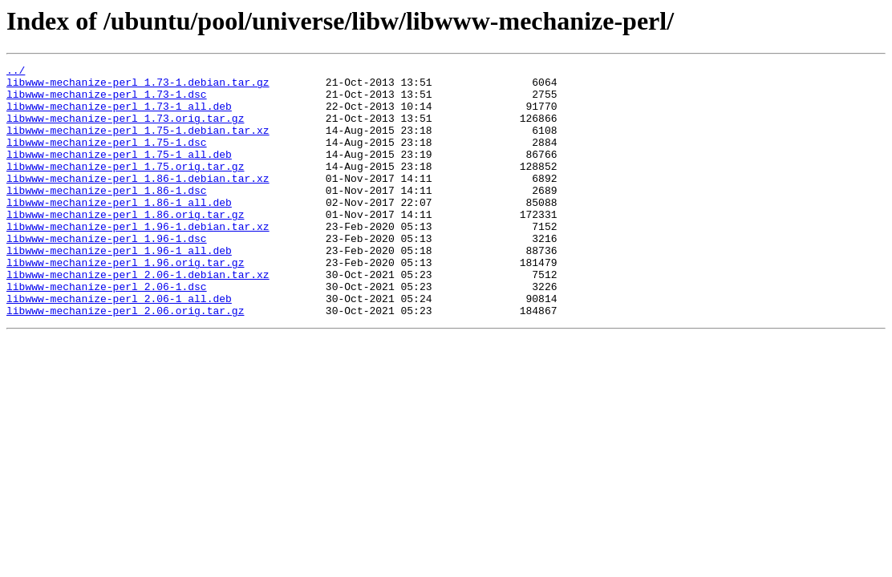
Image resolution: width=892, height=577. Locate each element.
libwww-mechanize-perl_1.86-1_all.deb (119, 231)
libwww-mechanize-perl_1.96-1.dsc (106, 274)
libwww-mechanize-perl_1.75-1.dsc (106, 158)
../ (15, 72)
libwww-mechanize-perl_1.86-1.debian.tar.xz (138, 202)
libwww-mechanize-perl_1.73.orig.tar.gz (125, 130)
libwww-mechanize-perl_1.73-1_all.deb (119, 115)
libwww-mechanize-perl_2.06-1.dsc (106, 332)
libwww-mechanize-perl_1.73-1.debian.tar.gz (138, 86)
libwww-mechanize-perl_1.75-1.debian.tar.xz (138, 144)
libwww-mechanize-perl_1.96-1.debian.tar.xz (138, 259)
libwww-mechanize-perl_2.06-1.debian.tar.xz (138, 317)
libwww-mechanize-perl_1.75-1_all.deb (119, 173)
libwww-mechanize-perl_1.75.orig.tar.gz (125, 187)
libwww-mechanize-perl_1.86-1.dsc (106, 216)
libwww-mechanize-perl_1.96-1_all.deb (119, 288)
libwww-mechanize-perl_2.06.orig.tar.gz (125, 360)
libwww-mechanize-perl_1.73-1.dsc (106, 101)
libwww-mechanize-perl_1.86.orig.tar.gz (125, 245)
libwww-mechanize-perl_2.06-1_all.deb (119, 346)
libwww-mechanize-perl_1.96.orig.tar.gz (125, 303)
